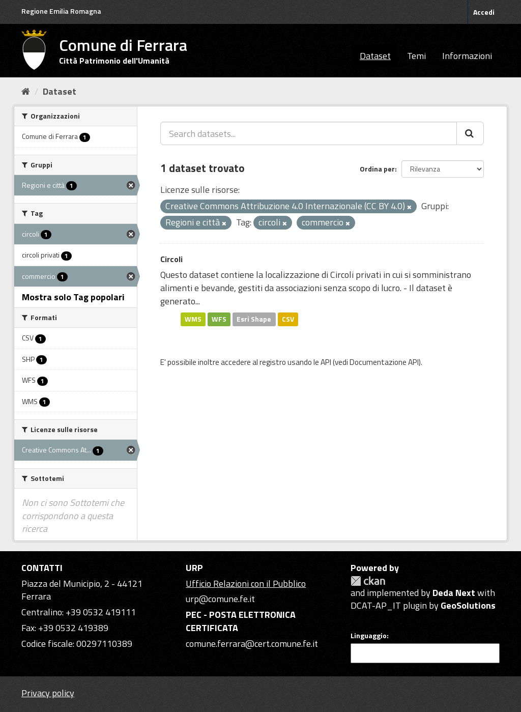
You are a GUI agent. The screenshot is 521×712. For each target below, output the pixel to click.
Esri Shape (254, 319)
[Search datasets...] (308, 133)
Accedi (484, 12)
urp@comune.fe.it (220, 599)
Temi (416, 56)
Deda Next (453, 593)
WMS (193, 319)
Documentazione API (384, 362)
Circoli (171, 259)
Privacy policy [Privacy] (47, 693)
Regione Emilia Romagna (61, 11)
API (326, 362)
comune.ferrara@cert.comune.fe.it (252, 643)
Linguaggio (369, 636)
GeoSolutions (468, 605)
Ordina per (377, 168)
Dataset (375, 56)
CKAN (368, 581)
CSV (288, 319)
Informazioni (467, 56)
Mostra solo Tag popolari (73, 297)
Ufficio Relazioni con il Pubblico (246, 583)
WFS (219, 319)
